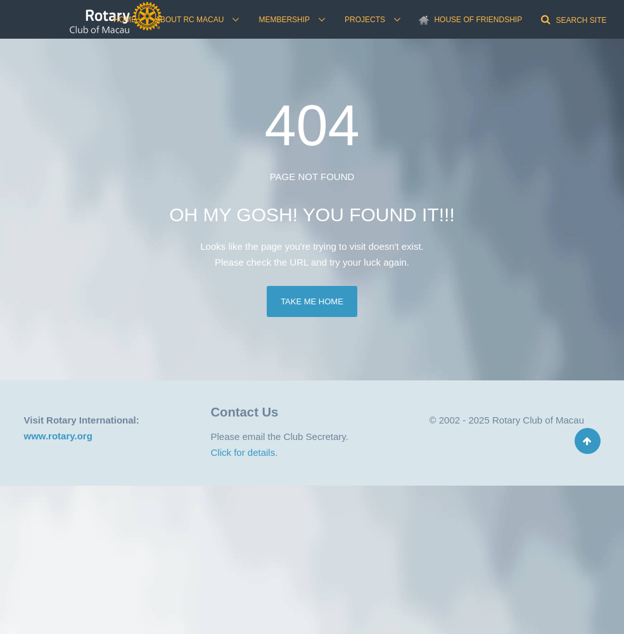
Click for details (243, 452)
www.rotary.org (58, 435)
